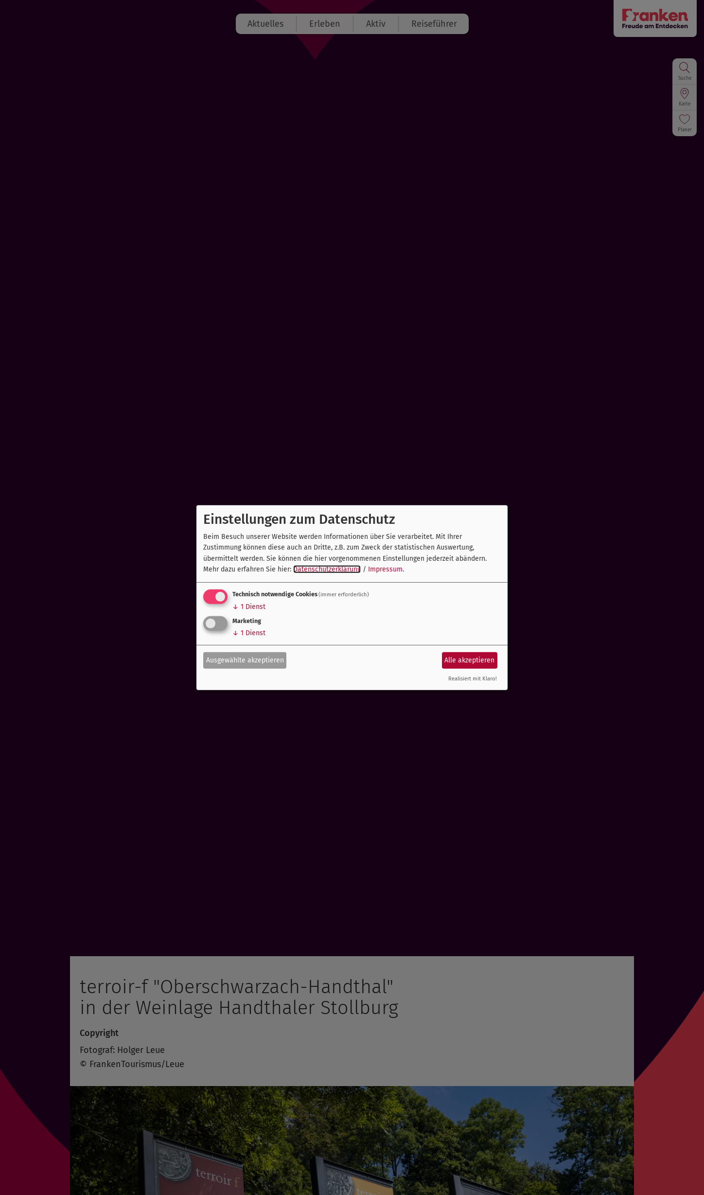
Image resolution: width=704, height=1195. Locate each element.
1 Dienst (248, 607)
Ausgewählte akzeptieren (245, 660)
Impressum (385, 569)
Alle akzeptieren (469, 660)
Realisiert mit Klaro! (472, 679)
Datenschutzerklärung (327, 569)
